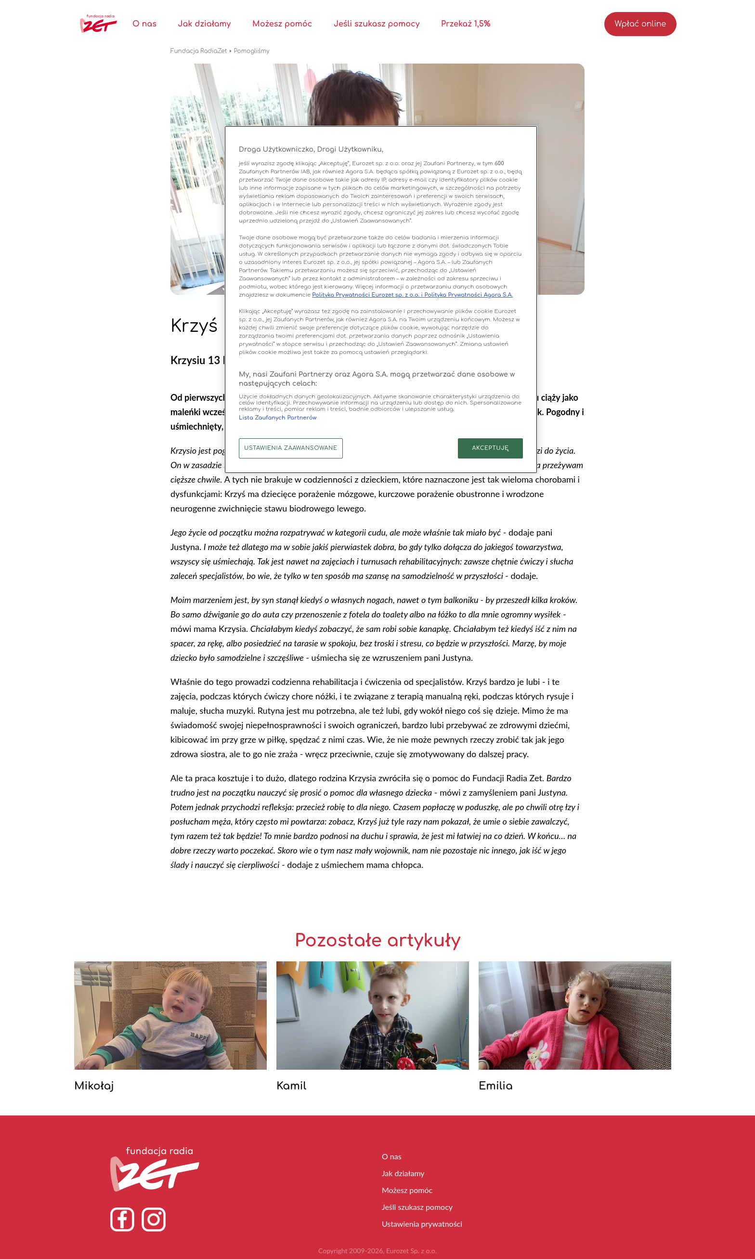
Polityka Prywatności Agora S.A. (468, 295)
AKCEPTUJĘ (490, 448)
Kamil (291, 1086)
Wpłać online (640, 24)
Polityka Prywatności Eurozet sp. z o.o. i (368, 295)
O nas (144, 24)
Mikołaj (94, 1086)
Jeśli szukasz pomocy (376, 24)
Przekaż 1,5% (465, 24)
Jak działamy (204, 24)
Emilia (496, 1086)
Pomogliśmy (252, 51)
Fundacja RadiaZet (198, 51)
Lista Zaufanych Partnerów (278, 418)
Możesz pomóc (282, 24)
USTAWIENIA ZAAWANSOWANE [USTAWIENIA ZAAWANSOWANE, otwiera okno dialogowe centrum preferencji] (291, 448)
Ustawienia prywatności (422, 1223)
